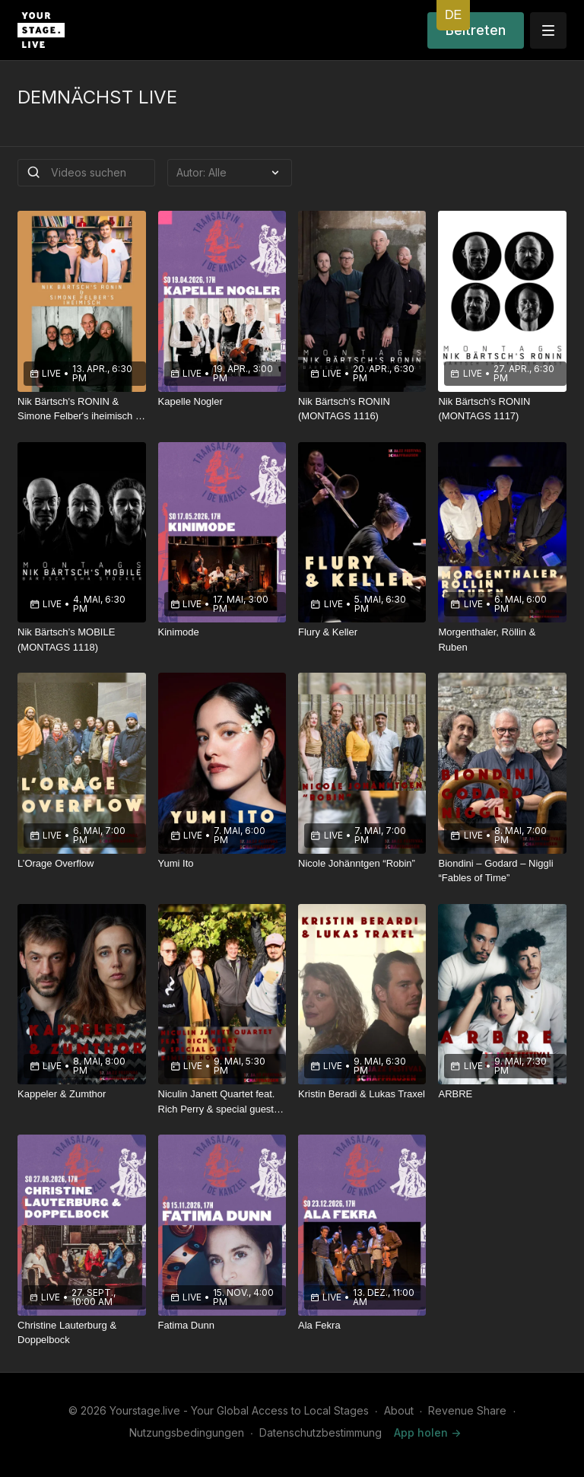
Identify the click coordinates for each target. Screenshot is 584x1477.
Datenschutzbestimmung (320, 1432)
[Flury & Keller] (362, 632)
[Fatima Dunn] (222, 1325)
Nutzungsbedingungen (186, 1432)
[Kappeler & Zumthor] (81, 1094)
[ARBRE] (502, 1094)
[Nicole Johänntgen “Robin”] (362, 863)
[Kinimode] (222, 632)
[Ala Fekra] (362, 1325)
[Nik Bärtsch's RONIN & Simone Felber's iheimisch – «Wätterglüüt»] (81, 409)
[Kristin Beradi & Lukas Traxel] (362, 1094)
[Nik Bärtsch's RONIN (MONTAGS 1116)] (362, 409)
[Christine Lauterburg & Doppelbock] (81, 1333)
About (399, 1410)
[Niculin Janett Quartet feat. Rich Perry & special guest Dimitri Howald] (222, 1101)
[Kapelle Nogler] (222, 401)
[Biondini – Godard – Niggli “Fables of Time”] (502, 871)
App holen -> (427, 1432)
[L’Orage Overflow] (81, 863)
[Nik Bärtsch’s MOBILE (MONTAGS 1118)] (81, 639)
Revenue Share (467, 1410)
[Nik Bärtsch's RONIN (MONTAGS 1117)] (502, 409)
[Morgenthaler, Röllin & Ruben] (502, 639)
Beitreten (476, 30)
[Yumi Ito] (222, 863)
